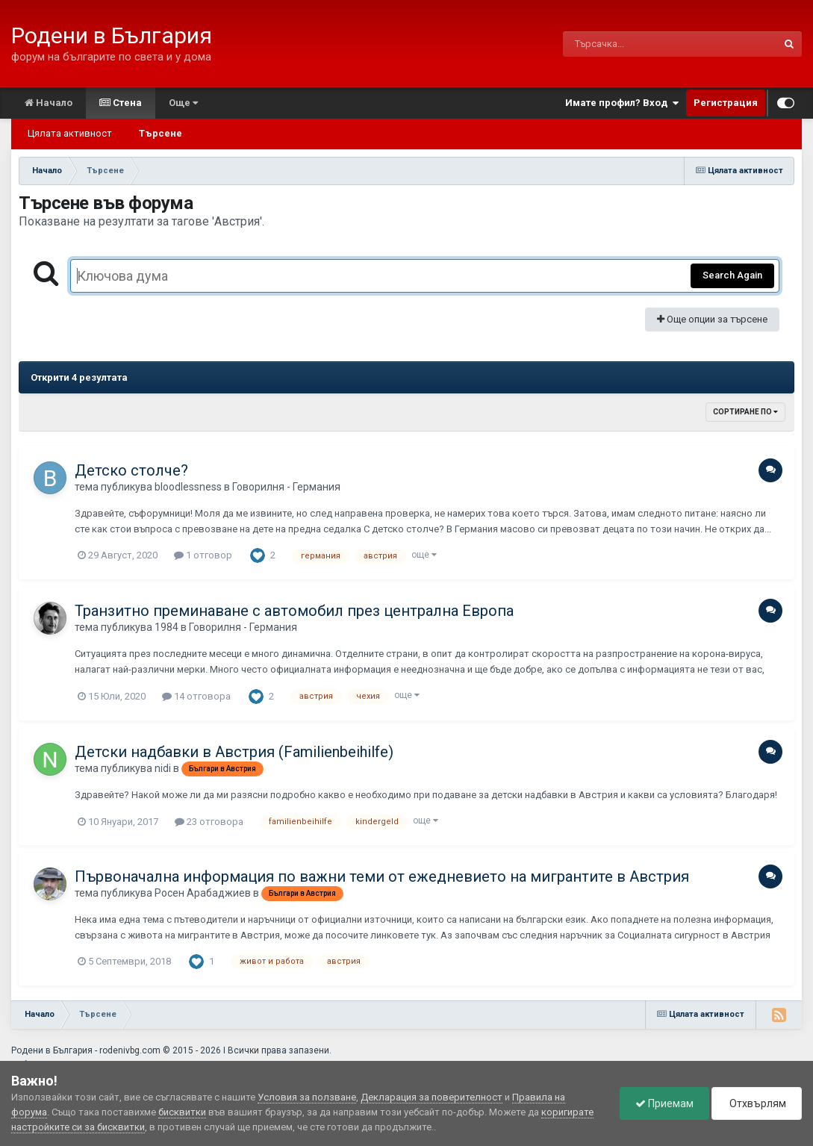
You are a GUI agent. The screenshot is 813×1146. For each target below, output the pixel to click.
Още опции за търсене (712, 319)
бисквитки (182, 1112)
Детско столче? (131, 470)
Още (183, 102)
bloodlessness (188, 487)
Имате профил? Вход (622, 103)
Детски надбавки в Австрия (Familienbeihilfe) (234, 752)
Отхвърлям (756, 1103)
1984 (166, 627)
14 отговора (196, 696)
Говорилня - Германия (286, 487)
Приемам (664, 1103)
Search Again (732, 275)
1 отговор (203, 555)
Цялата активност (70, 133)
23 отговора (209, 821)
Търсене (160, 133)
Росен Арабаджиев (203, 893)
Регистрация (726, 102)
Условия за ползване (307, 1097)
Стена (120, 102)
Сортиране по (745, 412)
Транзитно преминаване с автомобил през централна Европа (294, 611)
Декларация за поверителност (431, 1097)
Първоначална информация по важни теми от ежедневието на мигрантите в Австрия (382, 876)
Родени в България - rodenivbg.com (86, 1050)
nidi (163, 768)
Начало (48, 102)
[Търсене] (631, 44)
